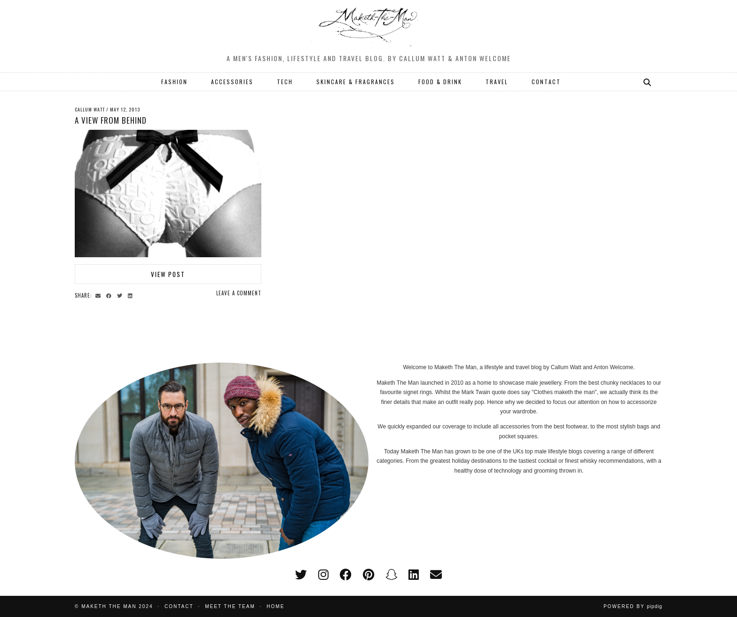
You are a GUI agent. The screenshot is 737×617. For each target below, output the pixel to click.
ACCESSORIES (232, 82)
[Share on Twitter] (121, 295)
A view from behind (111, 120)
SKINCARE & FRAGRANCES (355, 82)
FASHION (174, 82)
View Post (168, 274)
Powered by (633, 606)
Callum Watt (90, 109)
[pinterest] (368, 574)
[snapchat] (391, 574)
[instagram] (323, 574)
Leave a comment (238, 293)
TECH (285, 82)
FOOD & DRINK (440, 82)
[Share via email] (99, 295)
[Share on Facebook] (110, 295)
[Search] (647, 82)
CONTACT (546, 82)
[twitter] (301, 574)
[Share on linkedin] (131, 295)
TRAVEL (497, 82)
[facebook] (346, 574)
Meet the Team (230, 606)
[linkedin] (413, 574)
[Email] (436, 574)
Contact (179, 606)
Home (275, 606)
